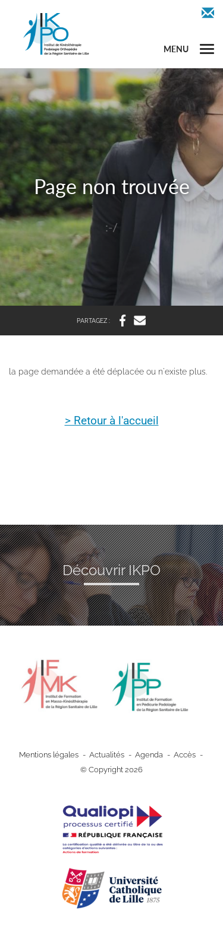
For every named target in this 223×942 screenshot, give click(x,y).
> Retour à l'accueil (112, 421)
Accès (185, 754)
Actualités (106, 754)
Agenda (149, 754)
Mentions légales (48, 754)
